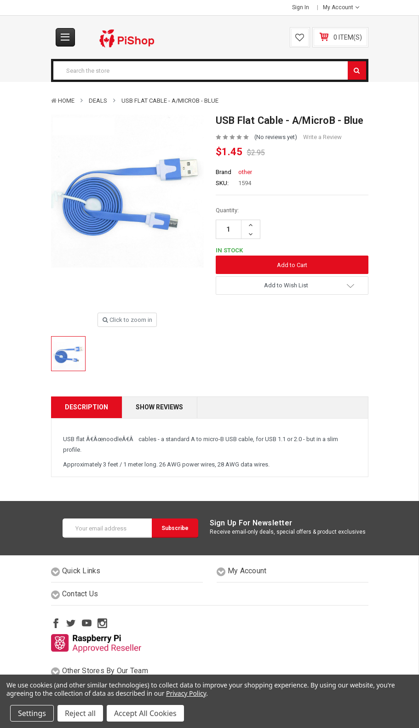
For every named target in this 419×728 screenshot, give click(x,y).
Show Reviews (159, 407)
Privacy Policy (186, 693)
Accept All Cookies (145, 713)
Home (66, 100)
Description (86, 407)
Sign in (300, 7)
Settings (32, 713)
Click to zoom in (127, 319)
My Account (341, 7)
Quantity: (227, 210)
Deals (98, 100)
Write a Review (322, 137)
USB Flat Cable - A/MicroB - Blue (169, 100)
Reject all (80, 713)
